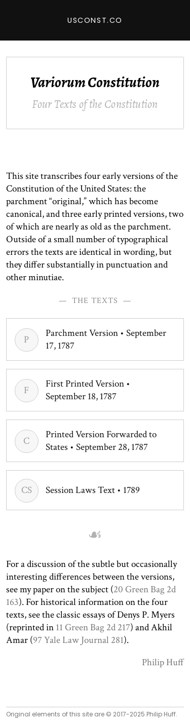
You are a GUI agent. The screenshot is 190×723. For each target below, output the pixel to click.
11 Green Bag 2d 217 (93, 627)
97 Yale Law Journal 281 (78, 640)
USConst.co (95, 20)
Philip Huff (163, 662)
